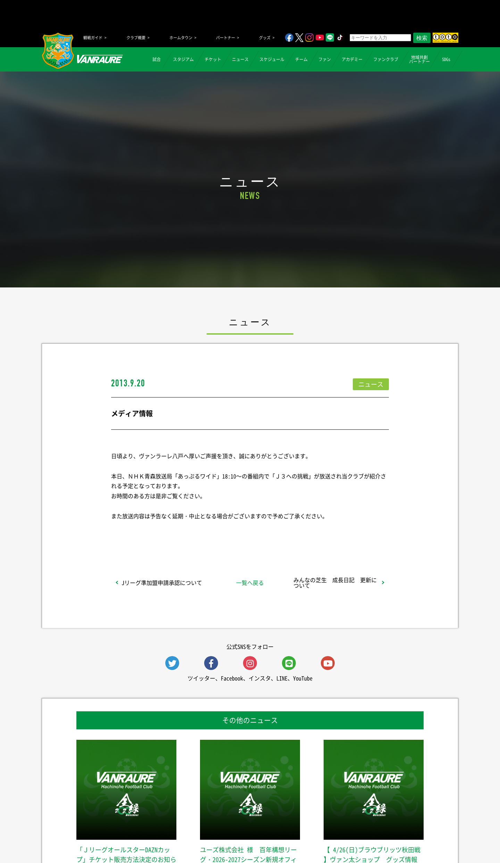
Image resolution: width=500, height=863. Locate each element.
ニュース (240, 59)
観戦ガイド (92, 38)
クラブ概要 (135, 38)
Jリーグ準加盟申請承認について (162, 582)
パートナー (225, 38)
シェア (166, 534)
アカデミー (352, 59)
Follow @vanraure (320, 534)
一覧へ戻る (250, 582)
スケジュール (271, 59)
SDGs (446, 59)
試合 (156, 59)
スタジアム (183, 59)
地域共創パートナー (419, 59)
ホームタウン (180, 38)
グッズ (264, 38)
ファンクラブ (385, 59)
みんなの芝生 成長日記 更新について (335, 582)
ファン (324, 59)
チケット (213, 59)
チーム (301, 59)
